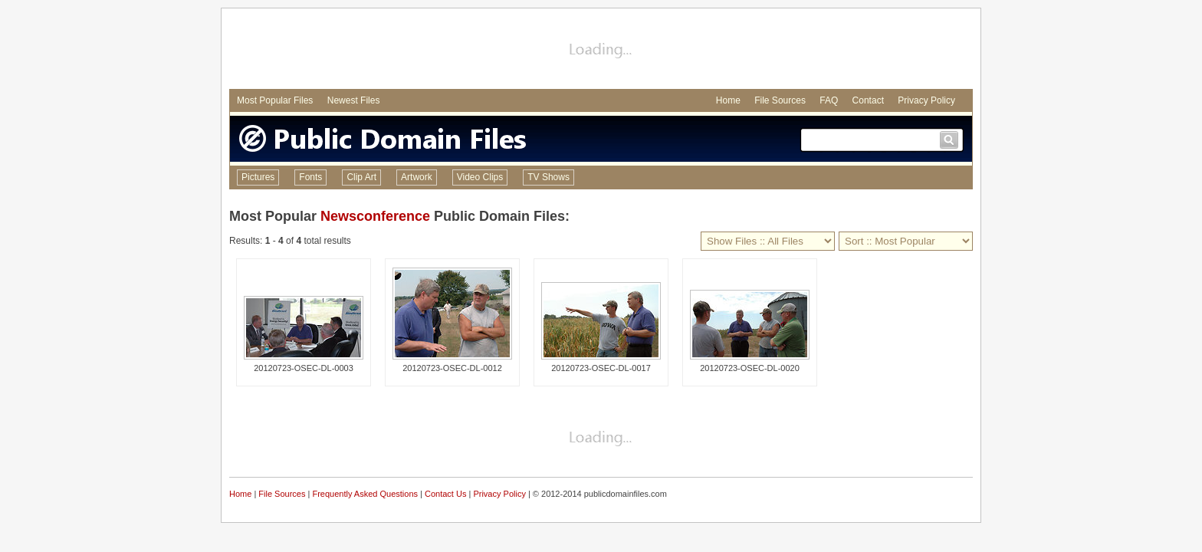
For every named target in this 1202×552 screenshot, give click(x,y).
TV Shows (548, 177)
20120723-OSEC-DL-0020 (750, 368)
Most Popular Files (275, 100)
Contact (868, 100)
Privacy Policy (926, 100)
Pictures (257, 177)
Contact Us (445, 493)
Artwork (416, 177)
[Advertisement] (601, 50)
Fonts (310, 177)
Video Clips (480, 177)
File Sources (780, 100)
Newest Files (353, 100)
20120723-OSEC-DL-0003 (303, 368)
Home (728, 100)
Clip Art (361, 177)
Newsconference (375, 216)
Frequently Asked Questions (365, 493)
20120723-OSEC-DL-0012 (452, 368)
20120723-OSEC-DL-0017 (601, 368)
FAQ (828, 100)
